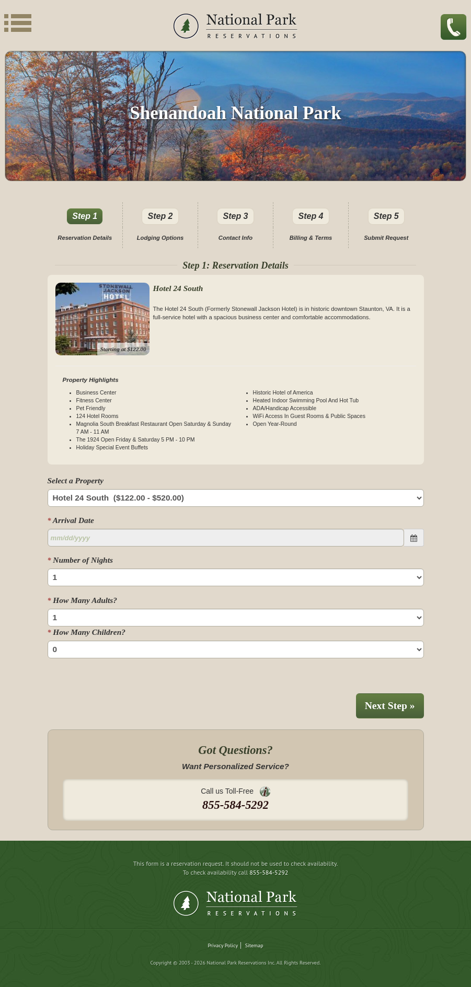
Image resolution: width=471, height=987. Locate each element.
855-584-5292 (268, 872)
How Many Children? (86, 632)
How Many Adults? (82, 600)
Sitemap (254, 945)
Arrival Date (71, 520)
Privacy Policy (223, 945)
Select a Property (76, 480)
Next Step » (390, 705)
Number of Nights (80, 559)
